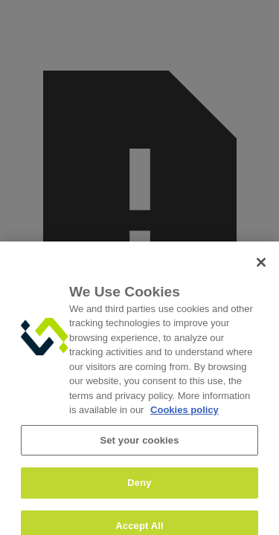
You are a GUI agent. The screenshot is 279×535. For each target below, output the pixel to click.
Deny (139, 488)
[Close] (261, 268)
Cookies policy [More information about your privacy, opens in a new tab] (184, 415)
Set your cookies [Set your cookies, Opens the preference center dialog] (139, 446)
